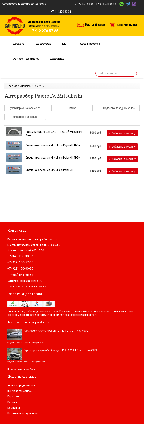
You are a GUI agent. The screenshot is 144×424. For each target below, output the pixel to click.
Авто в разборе (90, 43)
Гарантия (13, 396)
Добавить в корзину (122, 133)
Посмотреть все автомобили (21, 369)
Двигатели (43, 43)
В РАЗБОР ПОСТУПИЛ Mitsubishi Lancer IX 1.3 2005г (56, 331)
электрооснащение (25, 116)
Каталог (18, 43)
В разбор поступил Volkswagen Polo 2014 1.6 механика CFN (60, 350)
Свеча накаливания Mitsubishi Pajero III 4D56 (53, 145)
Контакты (57, 58)
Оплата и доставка (26, 58)
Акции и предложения (21, 385)
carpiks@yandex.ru (31, 280)
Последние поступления (22, 413)
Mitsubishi (25, 86)
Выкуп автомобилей (19, 390)
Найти (132, 73)
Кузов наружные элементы (25, 108)
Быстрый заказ (95, 24)
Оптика (72, 108)
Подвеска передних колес (119, 108)
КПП (65, 43)
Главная (12, 86)
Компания (13, 407)
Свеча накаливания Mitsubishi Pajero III (49, 169)
